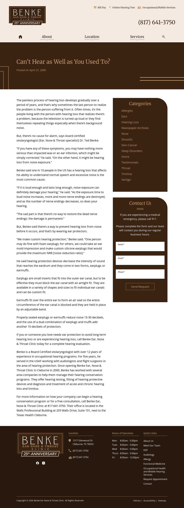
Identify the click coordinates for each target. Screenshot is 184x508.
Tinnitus (126, 174)
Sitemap (162, 500)
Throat (125, 168)
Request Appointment (155, 479)
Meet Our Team (151, 445)
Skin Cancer (129, 145)
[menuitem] (20, 37)
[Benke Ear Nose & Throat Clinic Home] (27, 16)
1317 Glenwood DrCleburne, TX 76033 (81, 442)
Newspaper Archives (135, 128)
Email (121, 258)
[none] (46, 37)
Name (121, 244)
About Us (148, 441)
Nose (124, 134)
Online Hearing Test (122, 7)
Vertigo (126, 180)
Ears (124, 116)
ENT (145, 450)
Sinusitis (127, 139)
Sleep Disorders (131, 151)
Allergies (127, 111)
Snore (125, 157)
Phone (121, 272)
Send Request (140, 287)
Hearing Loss (130, 122)
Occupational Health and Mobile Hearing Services (154, 471)
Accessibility (149, 500)
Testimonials (129, 162)
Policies (137, 500)
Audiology (148, 454)
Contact (147, 483)
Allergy (147, 459)
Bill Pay (100, 7)
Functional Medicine (154, 463)
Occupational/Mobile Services (156, 7)
